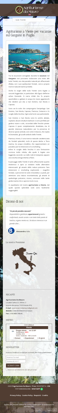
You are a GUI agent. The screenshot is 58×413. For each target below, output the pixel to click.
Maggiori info (51, 410)
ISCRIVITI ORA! (13, 365)
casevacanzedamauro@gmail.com (24, 308)
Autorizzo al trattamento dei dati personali (22, 370)
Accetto (38, 410)
